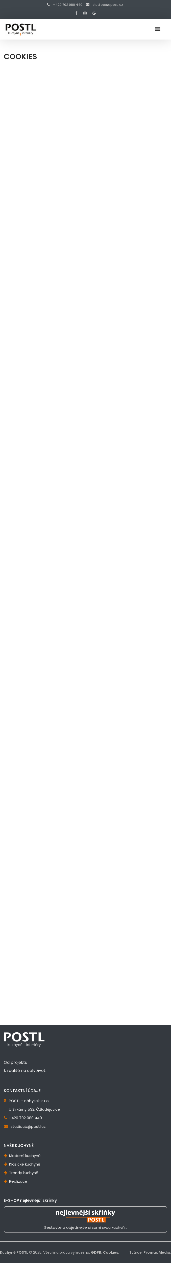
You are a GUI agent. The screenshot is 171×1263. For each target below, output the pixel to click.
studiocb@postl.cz (108, 4)
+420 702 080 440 (67, 4)
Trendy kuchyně (23, 1172)
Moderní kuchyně (24, 1155)
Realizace (18, 1181)
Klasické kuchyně (24, 1164)
